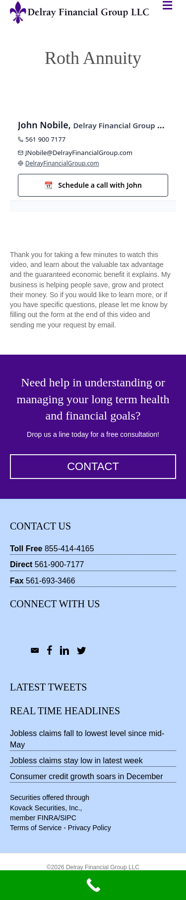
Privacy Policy (89, 828)
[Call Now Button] (93, 885)
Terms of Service (36, 828)
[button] (93, 466)
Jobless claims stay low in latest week (76, 760)
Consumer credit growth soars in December (86, 776)
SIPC (68, 818)
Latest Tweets (48, 687)
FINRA (47, 818)
